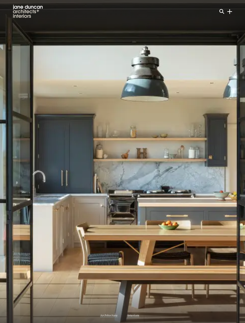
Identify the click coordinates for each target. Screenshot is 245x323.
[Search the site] (221, 11)
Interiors (133, 315)
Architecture (109, 315)
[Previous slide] (49, 161)
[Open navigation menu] (229, 11)
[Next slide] (196, 161)
